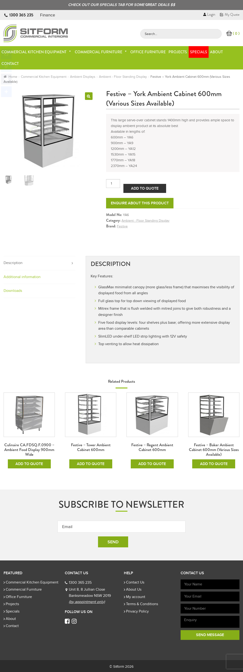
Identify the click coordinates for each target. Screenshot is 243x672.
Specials (198, 52)
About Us (133, 589)
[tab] (39, 263)
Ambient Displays (82, 76)
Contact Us (135, 582)
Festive (122, 226)
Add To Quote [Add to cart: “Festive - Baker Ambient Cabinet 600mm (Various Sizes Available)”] (214, 464)
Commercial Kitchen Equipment (36, 52)
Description (13, 263)
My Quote (229, 14)
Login (209, 14)
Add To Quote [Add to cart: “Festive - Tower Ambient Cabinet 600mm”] (90, 464)
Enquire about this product (140, 203)
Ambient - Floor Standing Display (123, 76)
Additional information (22, 277)
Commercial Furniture (101, 52)
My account (135, 597)
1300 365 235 (21, 15)
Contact (12, 626)
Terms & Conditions (142, 604)
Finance (47, 15)
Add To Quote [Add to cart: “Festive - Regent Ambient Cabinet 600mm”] (152, 464)
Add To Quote (145, 188)
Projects (177, 52)
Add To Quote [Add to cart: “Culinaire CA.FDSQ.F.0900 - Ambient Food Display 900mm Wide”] (29, 464)
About (216, 52)
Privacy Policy (137, 611)
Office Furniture (148, 52)
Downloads (13, 291)
